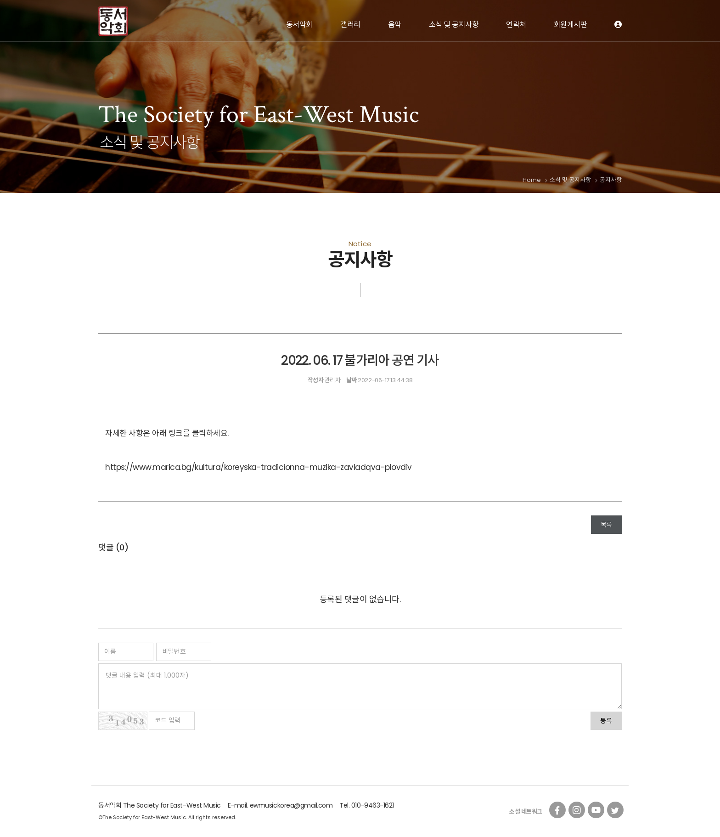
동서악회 (299, 24)
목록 (606, 524)
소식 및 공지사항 (454, 24)
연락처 (516, 24)
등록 (606, 720)
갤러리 (350, 24)
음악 (394, 24)
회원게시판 (570, 24)
